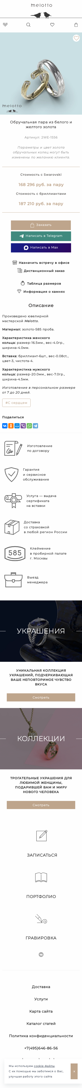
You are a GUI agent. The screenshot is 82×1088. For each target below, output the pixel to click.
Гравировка (41, 927)
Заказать (41, 225)
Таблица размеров (41, 284)
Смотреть (41, 697)
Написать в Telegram (41, 236)
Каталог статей (41, 1024)
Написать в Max (41, 247)
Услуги (41, 999)
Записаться (41, 844)
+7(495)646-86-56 (41, 1048)
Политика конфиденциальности (41, 1036)
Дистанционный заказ (41, 271)
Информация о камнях (41, 292)
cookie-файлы (44, 1066)
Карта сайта (41, 1011)
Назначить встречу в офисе (41, 263)
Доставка (41, 987)
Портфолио (41, 885)
